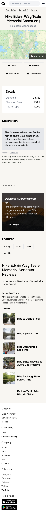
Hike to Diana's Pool (28, 318)
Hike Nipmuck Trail (27, 333)
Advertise (5, 455)
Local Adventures (9, 414)
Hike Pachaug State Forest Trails (28, 378)
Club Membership (9, 436)
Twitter (4, 486)
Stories (4, 421)
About (4, 447)
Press (4, 459)
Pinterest (5, 482)
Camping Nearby (9, 418)
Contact (5, 463)
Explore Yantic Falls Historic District (28, 393)
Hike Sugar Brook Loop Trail (27, 348)
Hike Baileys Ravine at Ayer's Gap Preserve (29, 363)
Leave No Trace (24, 297)
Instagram (6, 474)
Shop (3, 432)
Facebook (6, 478)
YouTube (5, 490)
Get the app (13, 224)
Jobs (3, 451)
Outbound (14, 153)
